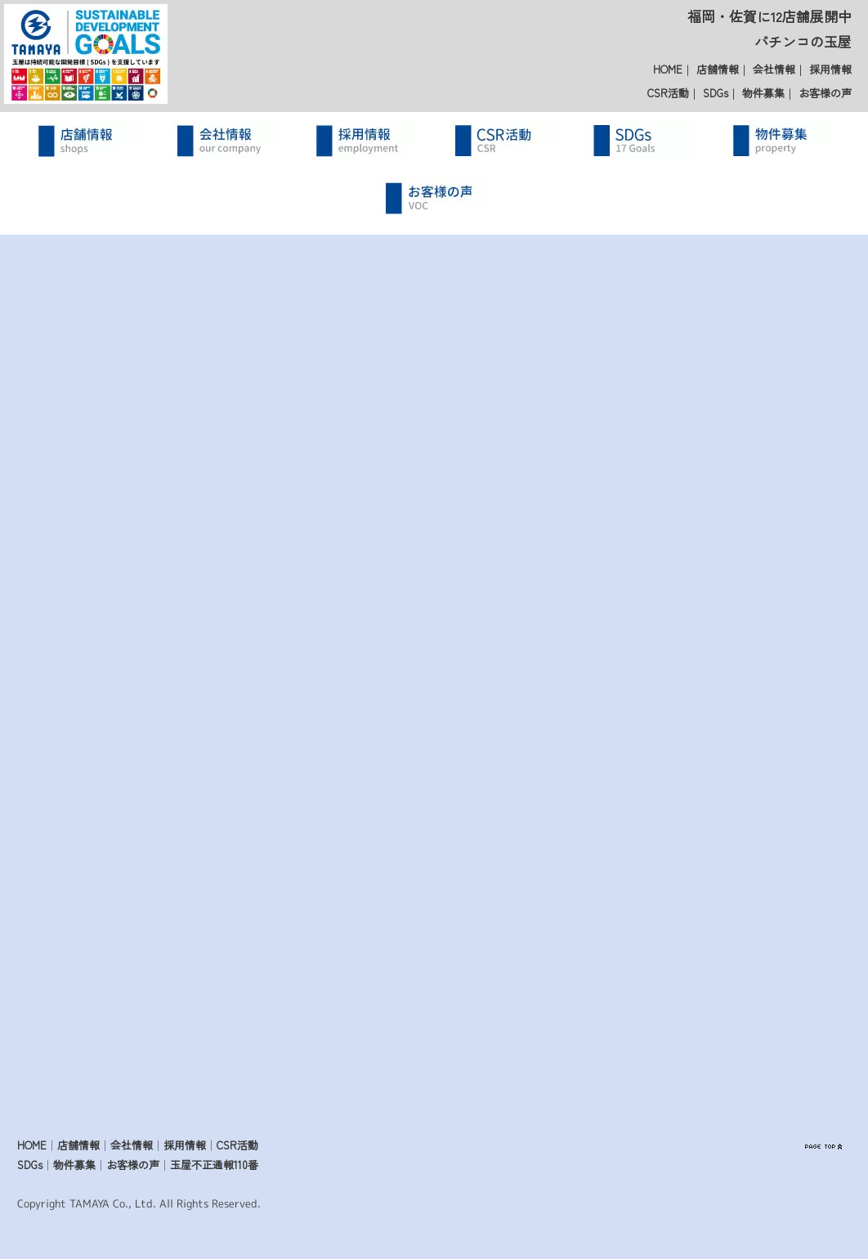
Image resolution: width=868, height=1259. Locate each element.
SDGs (715, 93)
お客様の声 (825, 93)
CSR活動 (668, 93)
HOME (667, 69)
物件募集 (763, 93)
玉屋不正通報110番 (214, 1165)
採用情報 (830, 69)
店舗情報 (717, 69)
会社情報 (774, 69)
